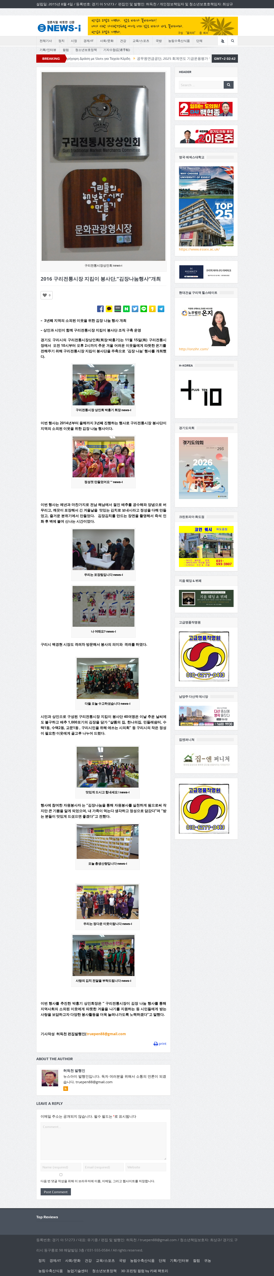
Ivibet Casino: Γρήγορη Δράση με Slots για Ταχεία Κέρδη (99, 58)
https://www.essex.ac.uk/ (199, 249)
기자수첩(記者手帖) (116, 50)
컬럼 (66, 50)
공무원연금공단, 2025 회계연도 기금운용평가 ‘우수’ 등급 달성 (198, 58)
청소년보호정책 (86, 50)
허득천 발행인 (74, 1070)
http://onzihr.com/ (193, 349)
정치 (61, 41)
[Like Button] (45, 295)
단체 (199, 41)
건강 (123, 41)
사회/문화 (107, 41)
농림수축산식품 (179, 41)
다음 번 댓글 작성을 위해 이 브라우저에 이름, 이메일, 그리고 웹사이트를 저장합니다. (98, 1181)
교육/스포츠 (141, 41)
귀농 (207, 1260)
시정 (74, 41)
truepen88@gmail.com (106, 1033)
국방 (159, 41)
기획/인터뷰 (48, 50)
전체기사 (46, 41)
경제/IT (88, 41)
